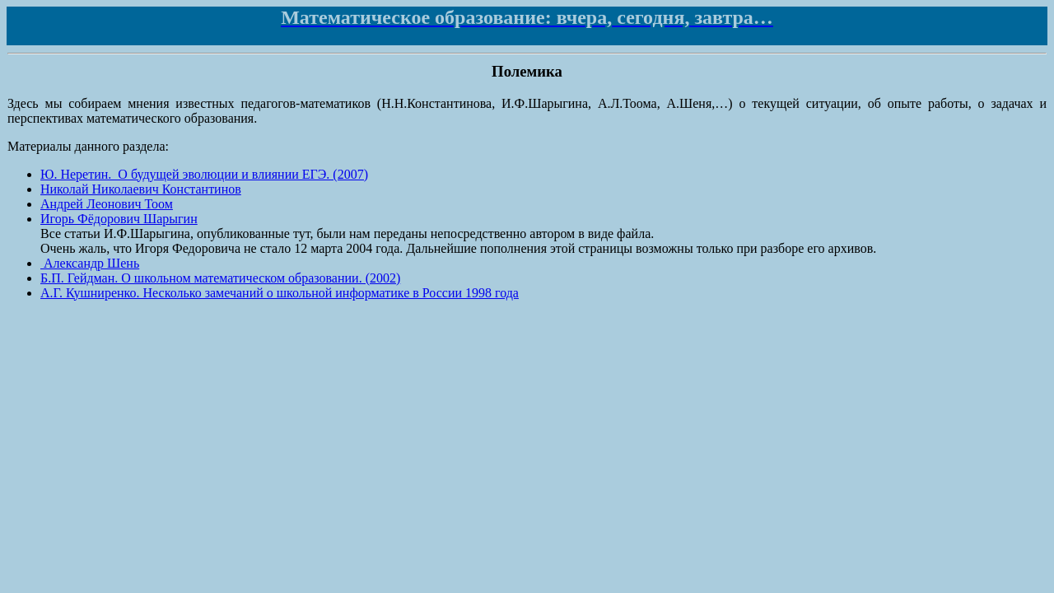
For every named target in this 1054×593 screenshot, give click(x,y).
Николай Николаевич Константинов (140, 189)
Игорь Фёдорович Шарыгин (119, 219)
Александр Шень (89, 263)
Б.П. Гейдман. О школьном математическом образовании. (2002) (220, 278)
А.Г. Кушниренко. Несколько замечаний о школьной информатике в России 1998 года (279, 293)
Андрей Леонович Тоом (106, 204)
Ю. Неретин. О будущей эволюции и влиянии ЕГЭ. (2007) (204, 174)
